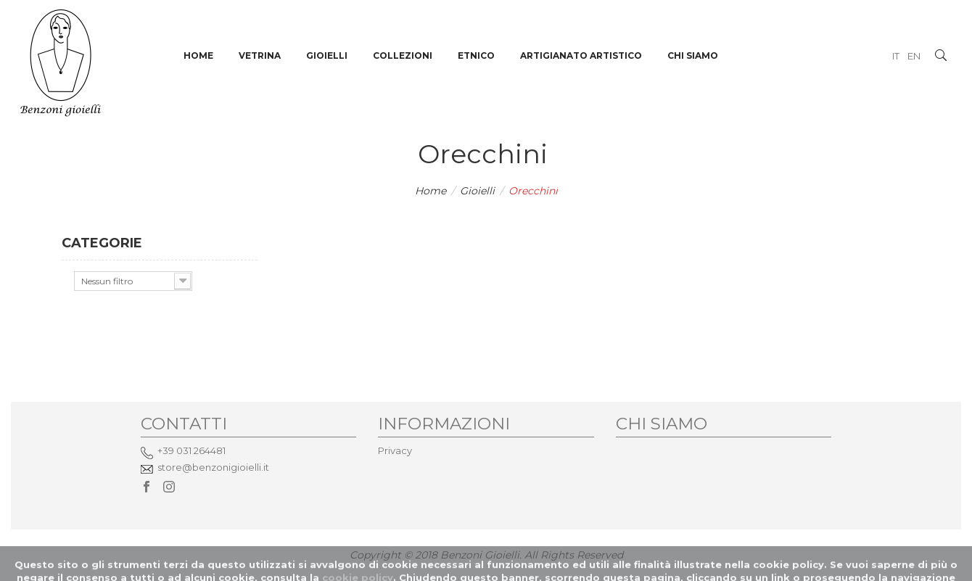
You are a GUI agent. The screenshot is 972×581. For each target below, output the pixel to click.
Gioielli (477, 190)
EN (913, 56)
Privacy (395, 450)
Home (430, 190)
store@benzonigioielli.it (213, 467)
